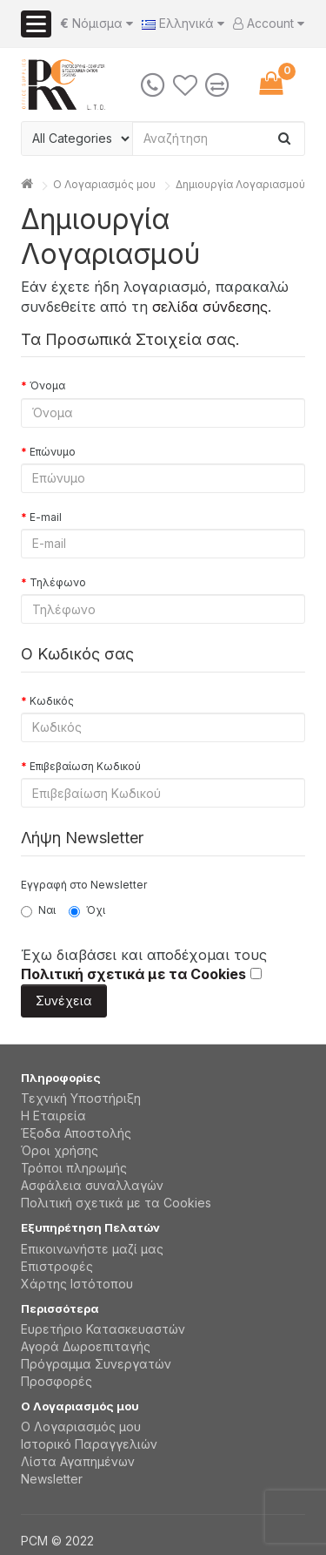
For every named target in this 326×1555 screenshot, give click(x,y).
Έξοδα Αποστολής (76, 1133)
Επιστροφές (57, 1266)
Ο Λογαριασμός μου (81, 1426)
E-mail (46, 517)
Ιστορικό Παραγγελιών (89, 1444)
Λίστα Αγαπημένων (78, 1461)
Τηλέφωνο (58, 582)
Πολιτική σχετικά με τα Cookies (116, 1202)
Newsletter (52, 1478)
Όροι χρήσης (59, 1150)
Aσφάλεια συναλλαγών (92, 1185)
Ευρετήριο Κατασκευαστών (103, 1329)
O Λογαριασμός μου (104, 184)
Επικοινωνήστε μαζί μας (92, 1248)
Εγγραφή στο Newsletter (84, 884)
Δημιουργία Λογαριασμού (240, 184)
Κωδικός (52, 700)
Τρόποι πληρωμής (74, 1167)
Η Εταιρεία (53, 1115)
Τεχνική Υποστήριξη (81, 1098)
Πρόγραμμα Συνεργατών (96, 1363)
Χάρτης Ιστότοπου (77, 1283)
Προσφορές (56, 1381)
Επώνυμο (53, 451)
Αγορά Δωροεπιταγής (85, 1346)
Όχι (87, 910)
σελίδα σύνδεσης (210, 306)
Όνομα (47, 385)
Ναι (38, 910)
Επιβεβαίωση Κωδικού (85, 766)
